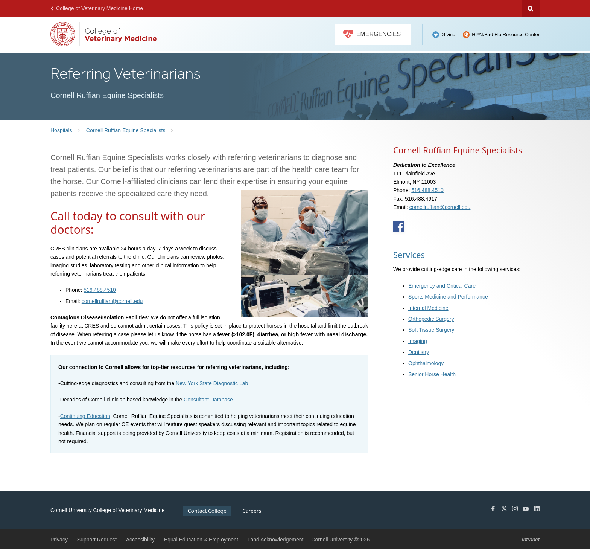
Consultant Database (208, 399)
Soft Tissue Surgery (431, 330)
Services (409, 254)
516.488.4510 (100, 290)
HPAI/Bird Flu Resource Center (506, 34)
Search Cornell (531, 8)
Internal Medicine (428, 308)
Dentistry (418, 352)
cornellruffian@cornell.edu (112, 301)
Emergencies (372, 34)
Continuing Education (85, 416)
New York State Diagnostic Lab (212, 383)
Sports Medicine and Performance (448, 297)
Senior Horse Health (432, 374)
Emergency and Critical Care (442, 286)
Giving (448, 34)
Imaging (417, 341)
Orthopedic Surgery (431, 319)
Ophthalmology (426, 363)
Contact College (207, 510)
